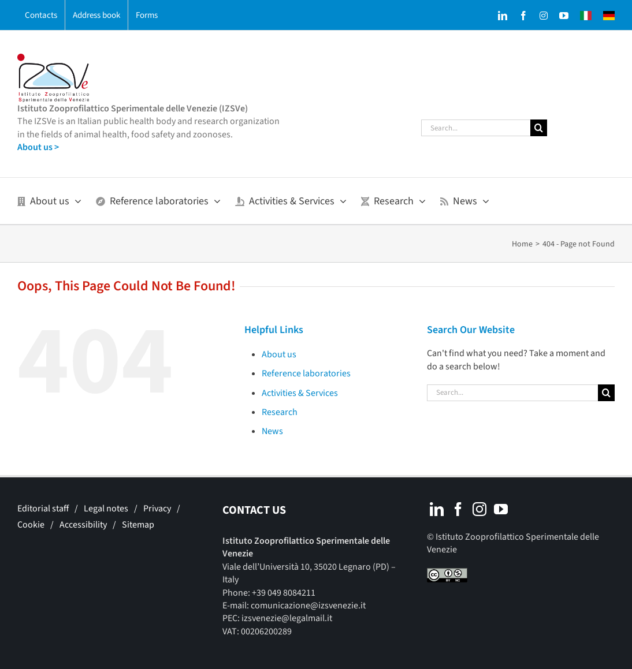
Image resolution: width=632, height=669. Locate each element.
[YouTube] (501, 509)
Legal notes (106, 508)
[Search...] (475, 127)
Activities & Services (300, 393)
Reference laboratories (306, 373)
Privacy (157, 508)
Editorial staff (43, 508)
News (272, 431)
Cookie (30, 524)
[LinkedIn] (437, 509)
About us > (38, 147)
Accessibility (83, 524)
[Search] (538, 127)
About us (279, 354)
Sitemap (138, 524)
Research (280, 412)
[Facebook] (458, 509)
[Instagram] (479, 509)
